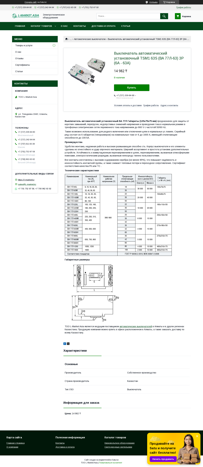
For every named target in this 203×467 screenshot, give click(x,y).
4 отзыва (153, 2)
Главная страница (16, 443)
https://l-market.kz (26, 180)
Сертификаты (22, 65)
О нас (64, 26)
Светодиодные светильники (118, 447)
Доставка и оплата (103, 26)
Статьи (125, 26)
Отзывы (19, 58)
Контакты (79, 26)
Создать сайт (31, 2)
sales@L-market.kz (27, 184)
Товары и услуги (23, 45)
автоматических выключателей (136, 326)
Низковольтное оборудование (119, 443)
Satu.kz (115, 460)
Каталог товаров (41, 26)
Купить (131, 87)
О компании (12, 447)
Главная (20, 26)
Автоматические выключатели (90, 39)
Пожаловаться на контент (110, 463)
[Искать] (164, 16)
